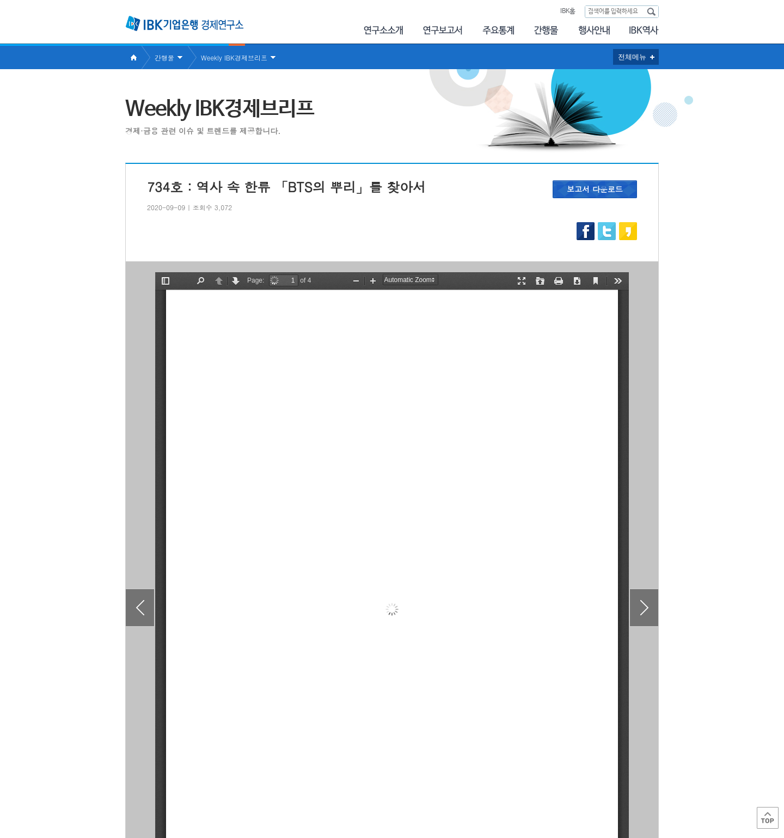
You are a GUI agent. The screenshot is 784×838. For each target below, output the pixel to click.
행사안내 (594, 30)
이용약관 (238, 794)
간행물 (546, 30)
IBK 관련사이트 (524, 791)
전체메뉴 (632, 57)
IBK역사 (644, 30)
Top (768, 818)
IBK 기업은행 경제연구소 (184, 23)
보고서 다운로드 (595, 188)
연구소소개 (383, 30)
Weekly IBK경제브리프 (234, 57)
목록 (392, 732)
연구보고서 (442, 30)
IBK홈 (567, 11)
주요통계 (498, 30)
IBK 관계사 (601, 791)
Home (133, 57)
